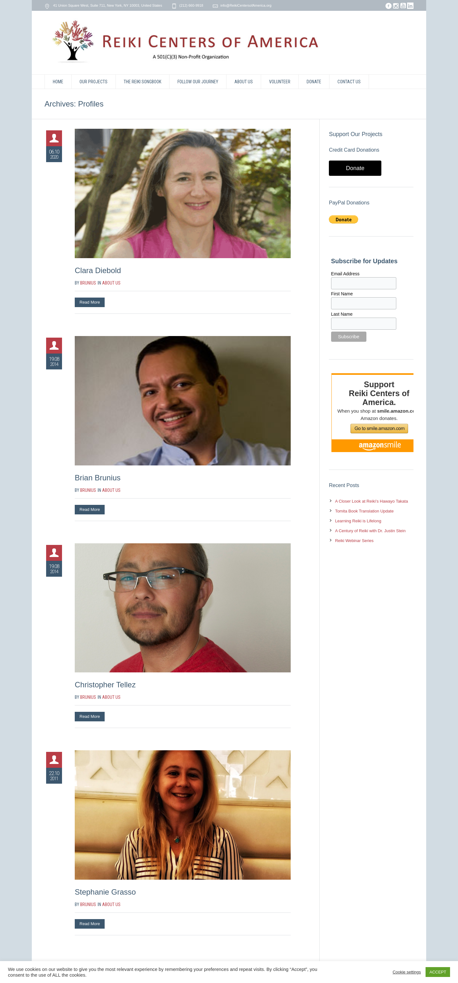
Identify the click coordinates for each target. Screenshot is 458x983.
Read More (90, 302)
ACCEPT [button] (437, 972)
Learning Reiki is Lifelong (358, 521)
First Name (342, 293)
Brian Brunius (98, 477)
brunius (88, 282)
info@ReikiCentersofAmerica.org (245, 5)
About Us (111, 282)
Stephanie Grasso (105, 892)
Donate (355, 168)
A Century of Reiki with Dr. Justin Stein (370, 530)
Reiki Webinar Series (354, 540)
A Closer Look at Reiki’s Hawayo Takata (371, 501)
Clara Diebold (98, 270)
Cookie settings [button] (406, 972)
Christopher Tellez (105, 684)
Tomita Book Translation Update (364, 511)
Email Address (345, 273)
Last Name (342, 314)
